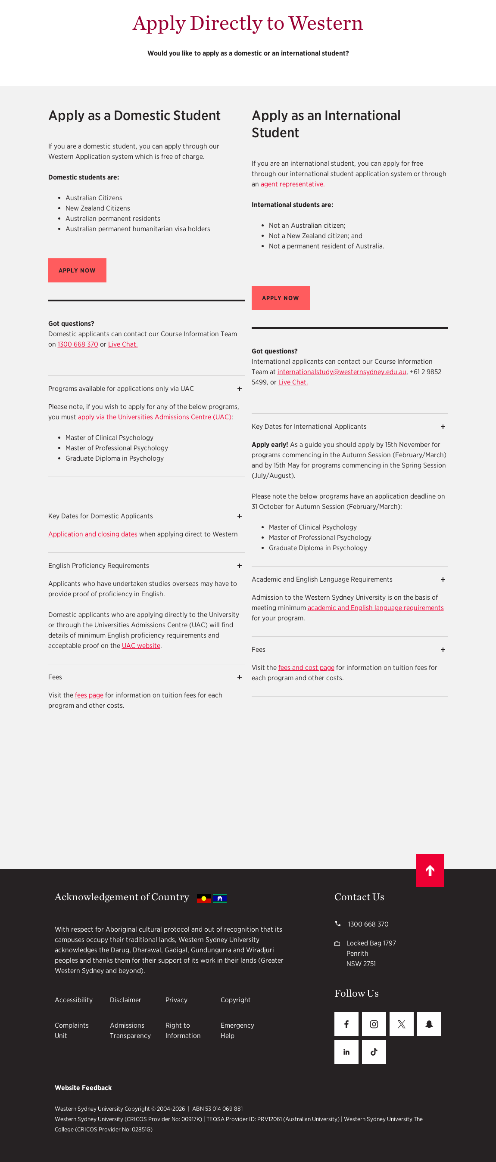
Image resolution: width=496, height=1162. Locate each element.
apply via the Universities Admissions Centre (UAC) (154, 417)
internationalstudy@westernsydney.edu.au (342, 372)
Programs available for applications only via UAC (121, 388)
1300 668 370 (78, 344)
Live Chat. (123, 344)
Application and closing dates (92, 534)
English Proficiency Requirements (98, 565)
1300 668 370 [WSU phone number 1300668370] (367, 924)
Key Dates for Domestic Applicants (100, 516)
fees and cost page (306, 667)
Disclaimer (125, 1000)
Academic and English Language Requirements (322, 579)
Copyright (236, 1000)
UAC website (141, 645)
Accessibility (74, 1000)
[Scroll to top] (430, 870)
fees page (89, 695)
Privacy (176, 1000)
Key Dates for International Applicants (309, 426)
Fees (55, 677)
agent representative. (293, 184)
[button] (77, 270)
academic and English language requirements (376, 608)
